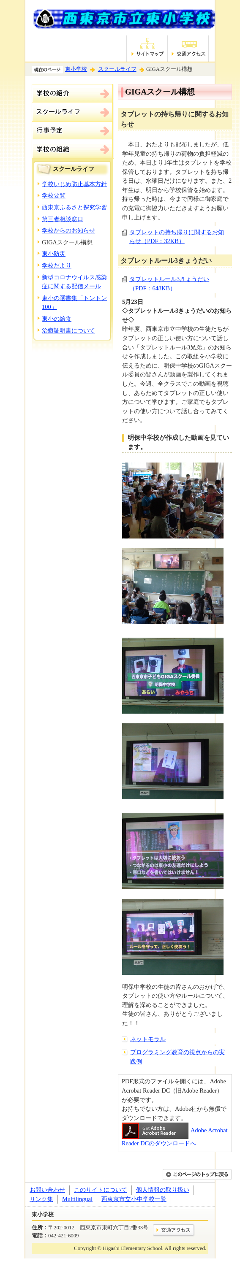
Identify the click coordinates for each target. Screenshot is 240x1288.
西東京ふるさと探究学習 (74, 207)
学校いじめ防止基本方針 (74, 184)
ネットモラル (148, 1039)
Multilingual (77, 1199)
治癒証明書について (68, 330)
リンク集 (41, 1199)
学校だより (56, 265)
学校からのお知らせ (68, 230)
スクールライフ (117, 69)
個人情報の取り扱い (162, 1189)
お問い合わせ (47, 1189)
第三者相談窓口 (62, 219)
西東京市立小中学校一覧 (133, 1199)
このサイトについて (100, 1189)
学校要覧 (53, 195)
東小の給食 (56, 318)
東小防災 (53, 253)
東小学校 (76, 69)
